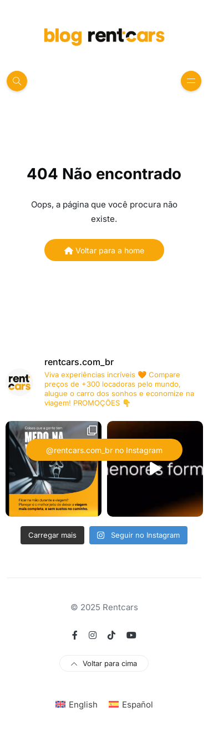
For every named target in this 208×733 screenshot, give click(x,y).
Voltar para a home (104, 250)
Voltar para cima (104, 663)
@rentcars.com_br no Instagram (104, 450)
